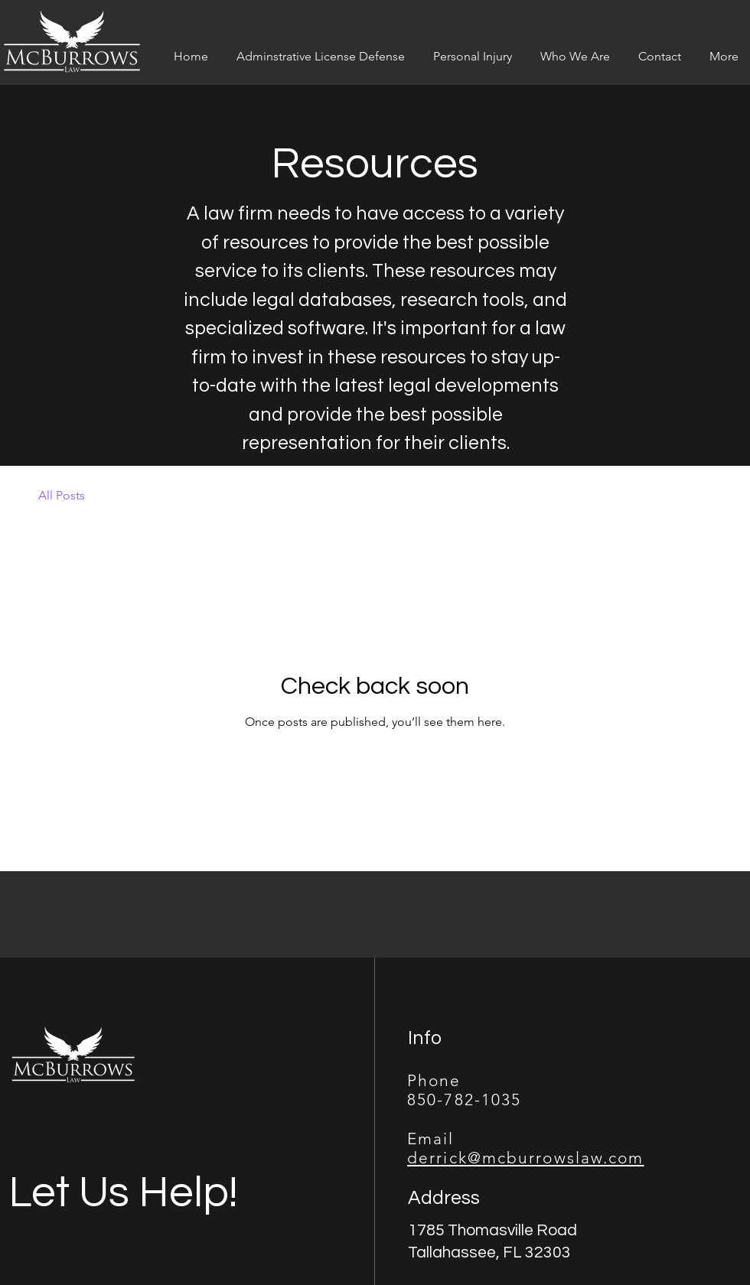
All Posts (61, 495)
